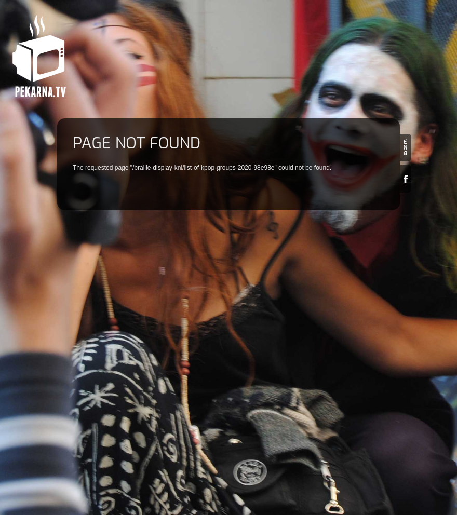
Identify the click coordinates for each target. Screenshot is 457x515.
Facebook (405, 179)
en (405, 147)
